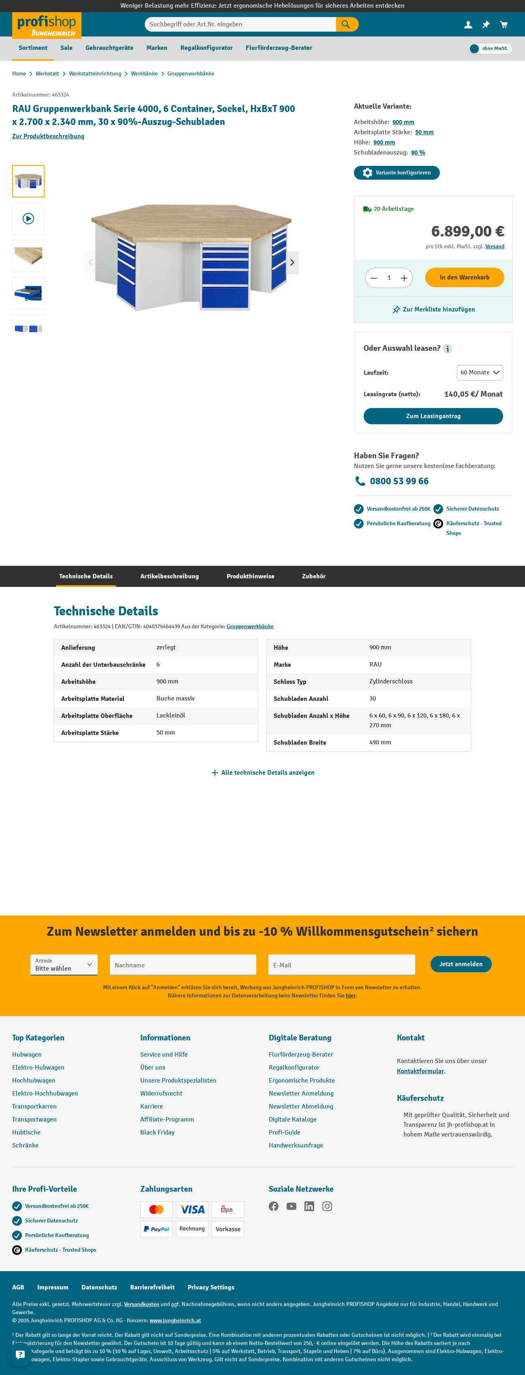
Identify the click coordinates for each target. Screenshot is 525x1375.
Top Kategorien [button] (38, 1038)
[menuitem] (468, 24)
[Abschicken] (461, 964)
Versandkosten (141, 1304)
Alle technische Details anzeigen (268, 773)
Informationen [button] (165, 1038)
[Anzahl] (389, 278)
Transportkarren (34, 1107)
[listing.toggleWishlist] (433, 309)
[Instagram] (327, 1207)
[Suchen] (347, 24)
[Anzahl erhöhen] (404, 278)
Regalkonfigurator (294, 1068)
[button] (447, 349)
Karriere (151, 1107)
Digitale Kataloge (293, 1120)
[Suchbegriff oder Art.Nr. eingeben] (240, 24)
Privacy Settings (211, 1287)
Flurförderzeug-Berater (301, 1055)
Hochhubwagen (34, 1081)
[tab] (86, 576)
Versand (494, 246)
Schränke (25, 1145)
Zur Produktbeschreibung (48, 136)
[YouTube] (291, 1207)
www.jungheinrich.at (175, 1320)
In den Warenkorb (465, 277)
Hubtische (26, 1133)
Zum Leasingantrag (433, 416)
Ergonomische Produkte (302, 1081)
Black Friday (157, 1133)
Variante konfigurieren (397, 173)
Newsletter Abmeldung (301, 1107)
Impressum (53, 1287)
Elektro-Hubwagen (38, 1068)
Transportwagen (34, 1120)
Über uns (152, 1068)
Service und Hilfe (164, 1055)
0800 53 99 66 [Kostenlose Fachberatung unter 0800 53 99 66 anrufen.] (391, 481)
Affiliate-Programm (167, 1120)
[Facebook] (274, 1207)
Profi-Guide (284, 1133)
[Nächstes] (292, 262)
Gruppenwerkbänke (250, 626)
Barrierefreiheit (152, 1287)
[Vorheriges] (90, 262)
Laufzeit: (376, 373)
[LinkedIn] (309, 1207)
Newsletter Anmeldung (301, 1094)
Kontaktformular (420, 1071)
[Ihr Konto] (468, 24)
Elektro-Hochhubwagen (45, 1094)
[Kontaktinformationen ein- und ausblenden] (20, 1355)
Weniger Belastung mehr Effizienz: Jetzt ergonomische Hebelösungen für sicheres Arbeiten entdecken (262, 6)
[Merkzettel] (486, 24)
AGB (18, 1287)
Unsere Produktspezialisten (178, 1081)
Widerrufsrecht (161, 1094)
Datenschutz (99, 1287)
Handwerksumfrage (296, 1145)
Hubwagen (27, 1055)
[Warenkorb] (504, 24)
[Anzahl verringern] (373, 278)
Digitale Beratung (300, 1038)
